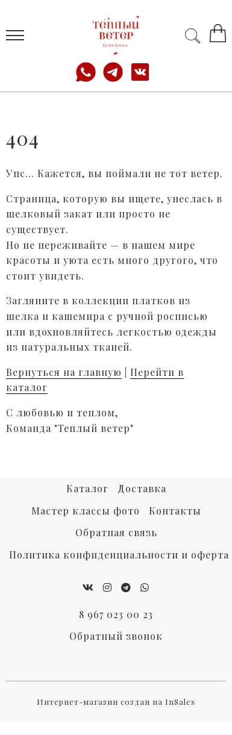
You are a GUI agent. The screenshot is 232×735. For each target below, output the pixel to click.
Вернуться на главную (64, 372)
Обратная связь (116, 532)
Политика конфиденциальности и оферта (119, 554)
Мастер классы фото (85, 510)
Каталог (87, 488)
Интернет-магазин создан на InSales (116, 701)
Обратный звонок (116, 636)
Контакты (175, 510)
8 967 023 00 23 (116, 614)
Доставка (142, 488)
